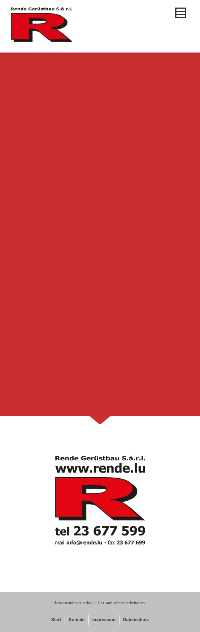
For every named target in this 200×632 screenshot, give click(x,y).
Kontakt (77, 619)
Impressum (104, 619)
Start (56, 619)
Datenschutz (136, 619)
